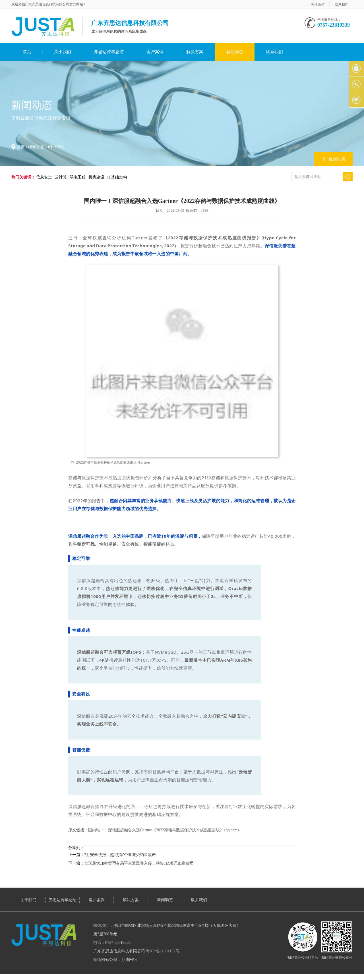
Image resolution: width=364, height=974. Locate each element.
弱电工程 (78, 177)
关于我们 (62, 51)
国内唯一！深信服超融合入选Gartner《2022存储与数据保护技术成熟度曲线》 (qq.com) (163, 830)
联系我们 (341, 5)
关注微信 (317, 5)
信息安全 (44, 177)
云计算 (61, 177)
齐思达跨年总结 (109, 51)
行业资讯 (56, 147)
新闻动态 (234, 51)
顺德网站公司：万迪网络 (115, 960)
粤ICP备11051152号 (162, 951)
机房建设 (96, 177)
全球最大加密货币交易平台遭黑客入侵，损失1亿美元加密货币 (139, 863)
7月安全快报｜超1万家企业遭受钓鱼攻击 (120, 855)
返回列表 (337, 159)
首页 (27, 51)
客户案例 (155, 51)
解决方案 (194, 51)
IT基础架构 (117, 177)
